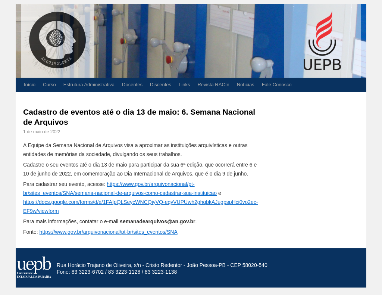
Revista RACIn (213, 84)
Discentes (160, 84)
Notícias (245, 84)
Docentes (132, 84)
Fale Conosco (277, 84)
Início (29, 84)
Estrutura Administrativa (89, 84)
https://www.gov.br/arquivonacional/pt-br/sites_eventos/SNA (109, 232)
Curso (49, 84)
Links (184, 84)
